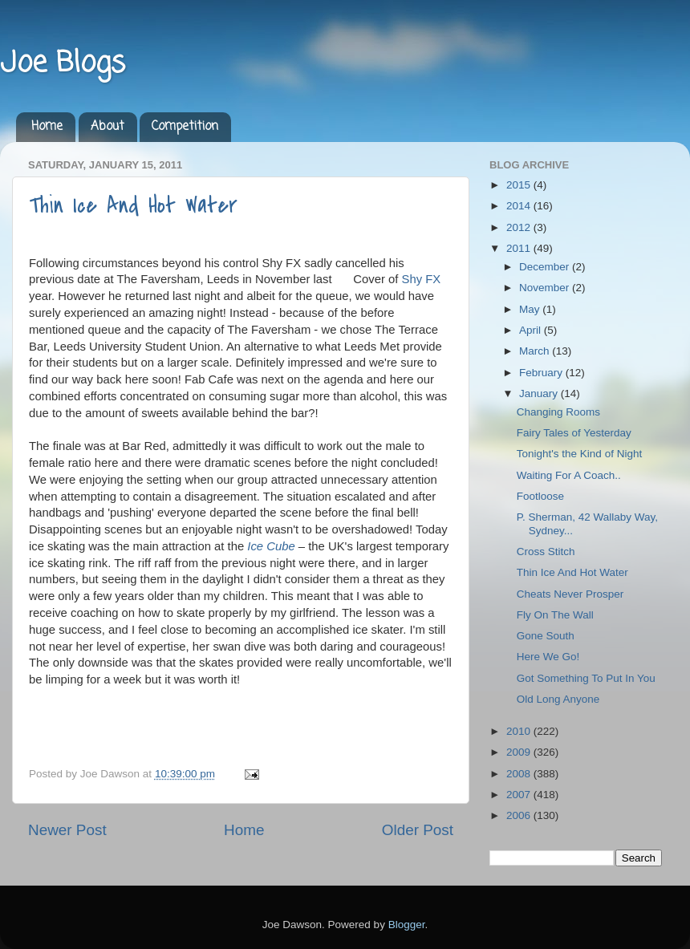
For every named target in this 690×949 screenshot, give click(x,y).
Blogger (406, 925)
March (535, 351)
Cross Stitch (546, 551)
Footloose (540, 496)
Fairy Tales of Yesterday (574, 433)
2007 (520, 795)
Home (47, 127)
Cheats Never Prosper (570, 594)
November (545, 288)
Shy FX (420, 279)
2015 (520, 185)
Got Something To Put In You (586, 678)
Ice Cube (270, 546)
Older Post (417, 829)
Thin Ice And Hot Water (133, 205)
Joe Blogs (62, 64)
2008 (520, 774)
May (530, 309)
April (531, 330)
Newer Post (67, 829)
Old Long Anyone (558, 699)
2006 (520, 815)
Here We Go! (548, 657)
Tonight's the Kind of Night (579, 454)
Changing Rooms (558, 412)
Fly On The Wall (555, 615)
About (107, 127)
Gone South (545, 636)
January (540, 393)
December (545, 267)
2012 (520, 227)
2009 (520, 752)
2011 (520, 248)
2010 (520, 731)
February (542, 373)
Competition (185, 127)
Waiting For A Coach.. (569, 475)
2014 (520, 206)
